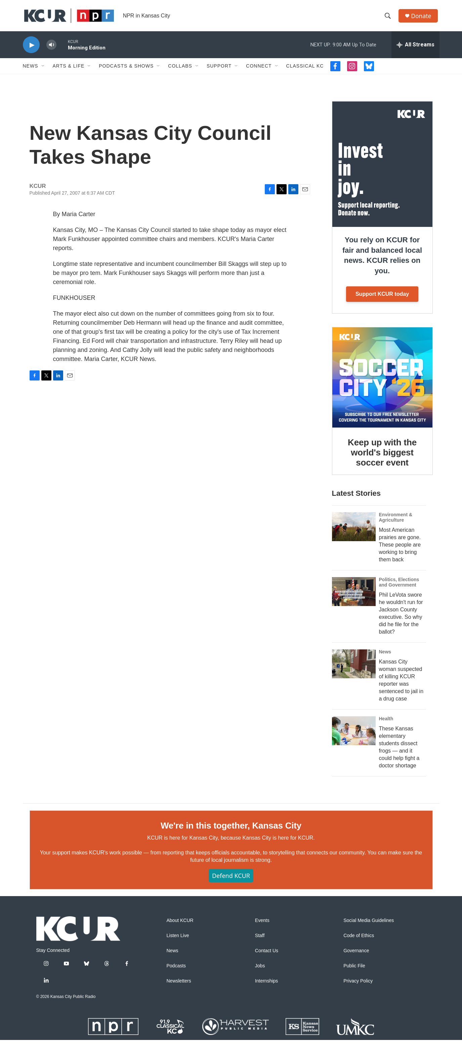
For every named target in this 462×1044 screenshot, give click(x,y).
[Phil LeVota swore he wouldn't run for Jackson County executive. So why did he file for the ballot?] (354, 595)
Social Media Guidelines (368, 924)
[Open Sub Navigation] (43, 70)
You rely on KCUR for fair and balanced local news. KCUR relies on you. (382, 259)
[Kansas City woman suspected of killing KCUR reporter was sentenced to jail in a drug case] (354, 667)
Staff (260, 939)
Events (262, 924)
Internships (266, 985)
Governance (356, 954)
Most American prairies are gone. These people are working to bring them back (400, 548)
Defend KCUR (231, 879)
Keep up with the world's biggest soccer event (382, 456)
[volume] (51, 48)
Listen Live (178, 939)
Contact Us (266, 954)
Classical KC (305, 70)
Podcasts (176, 969)
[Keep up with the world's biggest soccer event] (382, 381)
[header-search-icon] (388, 18)
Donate (422, 17)
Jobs (260, 969)
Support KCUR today (382, 298)
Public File (354, 969)
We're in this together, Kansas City (231, 829)
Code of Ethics (358, 939)
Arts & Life (69, 70)
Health (386, 722)
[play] (31, 49)
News (30, 70)
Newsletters (179, 985)
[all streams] (415, 48)
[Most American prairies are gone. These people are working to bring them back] (354, 530)
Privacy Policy (358, 985)
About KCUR (180, 924)
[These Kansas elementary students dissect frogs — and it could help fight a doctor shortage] (354, 734)
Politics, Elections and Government (399, 586)
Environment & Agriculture (396, 521)
